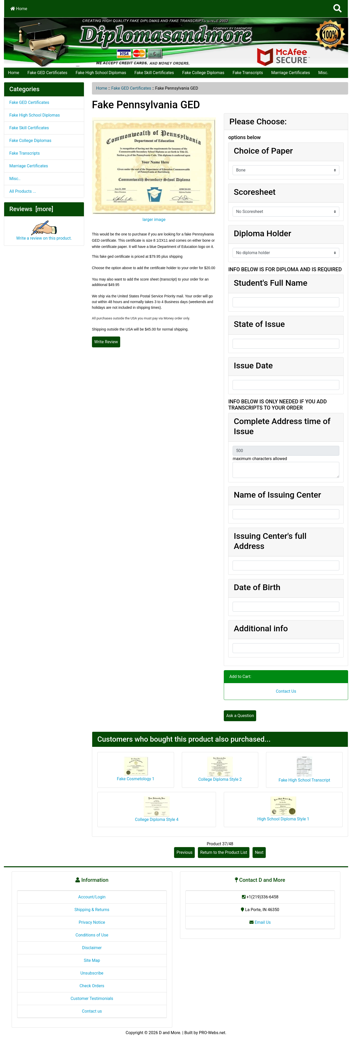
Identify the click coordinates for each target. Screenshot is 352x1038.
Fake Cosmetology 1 (135, 778)
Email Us (260, 922)
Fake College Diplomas (203, 72)
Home (18, 8)
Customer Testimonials (91, 998)
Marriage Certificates (290, 72)
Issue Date (253, 365)
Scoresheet (255, 192)
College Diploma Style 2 (220, 779)
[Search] (337, 8)
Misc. (323, 72)
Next (259, 852)
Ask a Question (240, 715)
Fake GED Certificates (47, 72)
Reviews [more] (31, 209)
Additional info (261, 628)
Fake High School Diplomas (101, 72)
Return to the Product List (223, 852)
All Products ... (22, 191)
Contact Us (286, 691)
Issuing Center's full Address (270, 541)
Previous (184, 852)
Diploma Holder (262, 233)
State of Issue (259, 324)
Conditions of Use (92, 935)
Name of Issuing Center (277, 495)
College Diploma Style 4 (156, 819)
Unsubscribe (91, 973)
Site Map (92, 960)
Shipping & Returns (91, 909)
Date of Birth (257, 587)
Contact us (92, 1011)
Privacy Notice (92, 922)
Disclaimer (92, 947)
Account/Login (91, 896)
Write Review (106, 341)
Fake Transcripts (248, 72)
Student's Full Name (270, 283)
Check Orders (92, 985)
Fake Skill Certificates (154, 72)
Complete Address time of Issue (282, 426)
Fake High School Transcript (304, 780)
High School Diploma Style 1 (283, 819)
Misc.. (14, 178)
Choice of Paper (263, 151)
